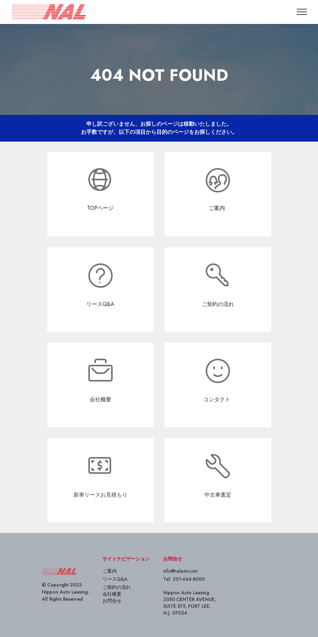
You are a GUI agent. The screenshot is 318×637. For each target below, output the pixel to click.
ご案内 (218, 208)
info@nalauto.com (180, 582)
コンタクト (216, 411)
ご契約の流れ (218, 315)
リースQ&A (100, 315)
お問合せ (112, 612)
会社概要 (100, 411)
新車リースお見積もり (100, 506)
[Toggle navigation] (302, 11)
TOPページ (100, 208)
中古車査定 (217, 506)
